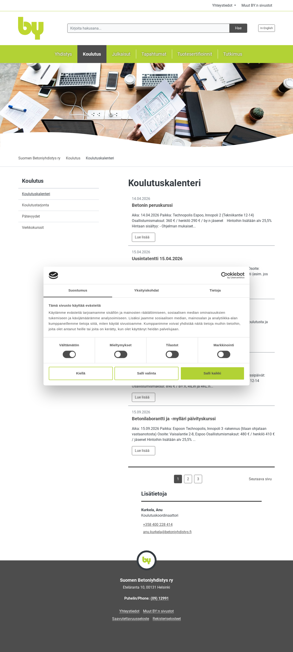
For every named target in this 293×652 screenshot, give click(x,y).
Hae (238, 28)
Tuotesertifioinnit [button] (194, 54)
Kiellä (80, 373)
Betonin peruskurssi (152, 205)
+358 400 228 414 (158, 524)
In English (266, 28)
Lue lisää (142, 237)
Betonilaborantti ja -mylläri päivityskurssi (174, 418)
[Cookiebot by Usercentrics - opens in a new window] (224, 275)
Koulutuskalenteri (36, 194)
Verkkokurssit (33, 227)
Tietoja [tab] (215, 290)
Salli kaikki (212, 373)
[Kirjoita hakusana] (148, 28)
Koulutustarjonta (35, 205)
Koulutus (73, 158)
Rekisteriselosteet (167, 619)
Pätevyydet (31, 216)
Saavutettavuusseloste (130, 619)
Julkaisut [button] (121, 54)
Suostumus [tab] (77, 290)
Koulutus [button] (92, 54)
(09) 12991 (160, 598)
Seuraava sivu (260, 479)
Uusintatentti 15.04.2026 (157, 258)
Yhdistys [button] (63, 54)
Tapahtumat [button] (153, 54)
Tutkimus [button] (232, 54)
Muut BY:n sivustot (256, 5)
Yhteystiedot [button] (222, 5)
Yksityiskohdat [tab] (146, 290)
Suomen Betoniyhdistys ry (39, 158)
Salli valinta (146, 373)
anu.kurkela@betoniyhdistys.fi (167, 532)
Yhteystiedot (129, 611)
